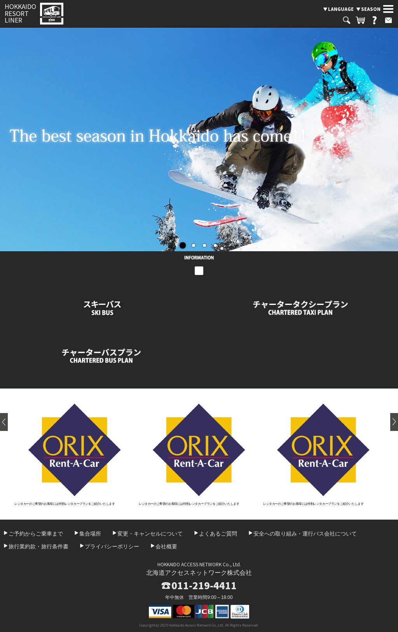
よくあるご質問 (218, 533)
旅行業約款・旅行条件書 (38, 546)
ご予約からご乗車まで (36, 533)
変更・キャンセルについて (150, 533)
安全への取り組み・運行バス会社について (305, 533)
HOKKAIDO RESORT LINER (20, 13)
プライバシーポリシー (112, 546)
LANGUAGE (341, 9)
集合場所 (90, 533)
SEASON (371, 9)
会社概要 (166, 546)
